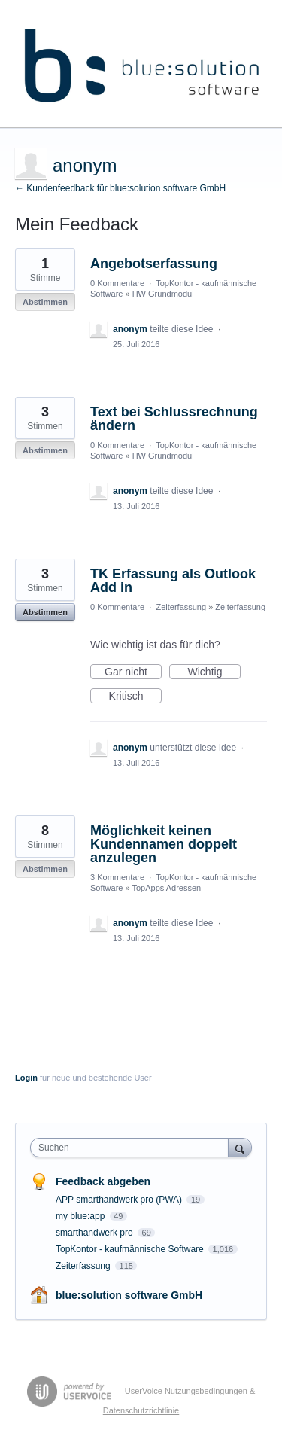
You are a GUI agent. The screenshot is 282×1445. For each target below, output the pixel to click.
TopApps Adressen (166, 887)
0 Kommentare (117, 283)
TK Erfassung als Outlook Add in (173, 580)
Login (26, 1077)
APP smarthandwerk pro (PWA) (120, 1199)
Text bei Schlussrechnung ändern (174, 418)
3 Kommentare (117, 877)
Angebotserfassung (153, 263)
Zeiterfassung (181, 606)
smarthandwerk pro (95, 1232)
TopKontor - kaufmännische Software (131, 1249)
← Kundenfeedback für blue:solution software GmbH (120, 188)
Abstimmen (45, 301)
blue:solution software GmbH (129, 1295)
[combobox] (133, 1147)
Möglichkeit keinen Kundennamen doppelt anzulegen (163, 844)
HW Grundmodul (163, 293)
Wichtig (214, 672)
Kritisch (135, 696)
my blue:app (82, 1216)
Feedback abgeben (103, 1181)
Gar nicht (133, 672)
